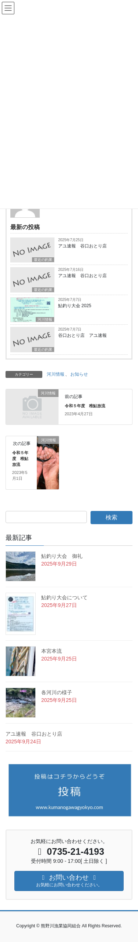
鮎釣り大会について (64, 597)
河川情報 (45, 319)
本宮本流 (51, 651)
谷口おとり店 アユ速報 (82, 335)
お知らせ (79, 374)
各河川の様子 (56, 692)
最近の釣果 (43, 260)
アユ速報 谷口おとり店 (82, 246)
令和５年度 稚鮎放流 (85, 406)
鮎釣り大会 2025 (74, 305)
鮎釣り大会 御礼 (61, 556)
